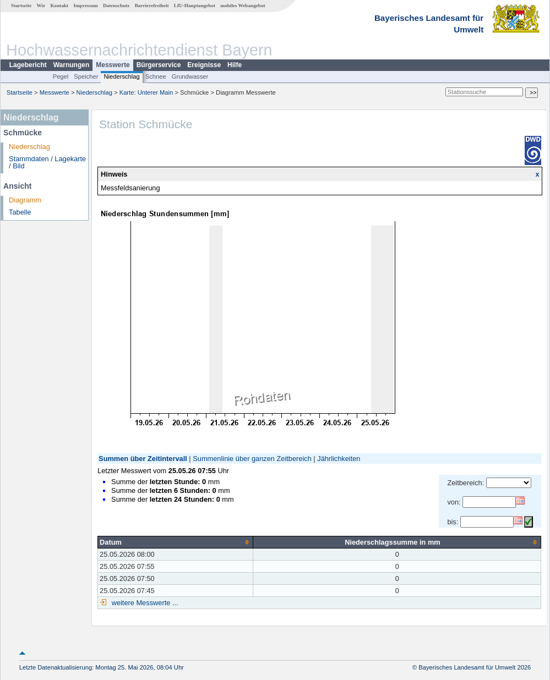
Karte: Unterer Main (146, 92)
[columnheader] (175, 542)
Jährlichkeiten (338, 458)
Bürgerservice (159, 65)
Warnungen (71, 65)
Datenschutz (116, 5)
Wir (41, 5)
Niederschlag (121, 76)
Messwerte (112, 65)
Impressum (85, 5)
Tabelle (20, 212)
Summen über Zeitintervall (143, 458)
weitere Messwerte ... (144, 603)
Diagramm (25, 200)
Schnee (155, 76)
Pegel (61, 76)
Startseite (21, 5)
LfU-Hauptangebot (194, 5)
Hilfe (234, 65)
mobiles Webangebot (242, 5)
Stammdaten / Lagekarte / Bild (47, 162)
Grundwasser (190, 76)
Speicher (86, 76)
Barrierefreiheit (152, 5)
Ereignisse (204, 65)
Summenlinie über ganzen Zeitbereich (252, 458)
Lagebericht (28, 65)
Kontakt (59, 5)
